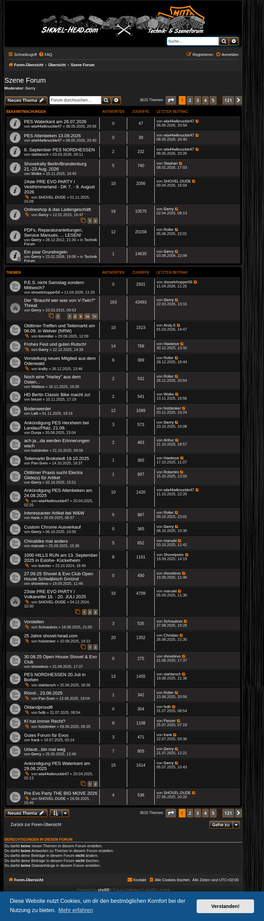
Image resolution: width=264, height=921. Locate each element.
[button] (171, 100)
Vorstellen (34, 621)
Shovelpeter (174, 555)
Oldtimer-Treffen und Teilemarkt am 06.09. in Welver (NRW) (59, 328)
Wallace (38, 387)
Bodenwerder (37, 408)
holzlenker (172, 408)
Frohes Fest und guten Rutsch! (55, 344)
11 (94, 316)
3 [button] (197, 100)
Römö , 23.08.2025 (43, 693)
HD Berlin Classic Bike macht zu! (57, 394)
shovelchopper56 (45, 292)
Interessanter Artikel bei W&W (54, 513)
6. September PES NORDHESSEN (59, 149)
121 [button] (228, 100)
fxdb (42, 712)
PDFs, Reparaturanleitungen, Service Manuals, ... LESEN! (53, 232)
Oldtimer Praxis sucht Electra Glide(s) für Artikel (53, 475)
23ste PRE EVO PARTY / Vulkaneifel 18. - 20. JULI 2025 (55, 594)
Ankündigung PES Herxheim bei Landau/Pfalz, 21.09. (56, 425)
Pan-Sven (39, 463)
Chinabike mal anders (46, 541)
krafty (43, 369)
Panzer (170, 721)
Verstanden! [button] (225, 906)
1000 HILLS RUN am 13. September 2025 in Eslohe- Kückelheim (61, 558)
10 (87, 316)
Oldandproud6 (38, 707)
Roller (169, 229)
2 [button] (190, 100)
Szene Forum (25, 80)
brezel (36, 399)
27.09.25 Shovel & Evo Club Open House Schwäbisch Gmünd (58, 576)
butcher (44, 566)
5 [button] (213, 100)
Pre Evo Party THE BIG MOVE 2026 (60, 793)
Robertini (171, 472)
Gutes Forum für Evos (46, 735)
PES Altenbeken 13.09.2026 (52, 135)
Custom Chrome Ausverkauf (52, 527)
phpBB (103, 890)
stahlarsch (39, 154)
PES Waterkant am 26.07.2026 (55, 121)
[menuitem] (45, 54)
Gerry (30, 88)
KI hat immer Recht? (44, 721)
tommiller (46, 336)
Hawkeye (171, 344)
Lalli (34, 413)
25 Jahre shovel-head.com (50, 635)
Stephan (171, 163)
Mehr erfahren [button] (75, 910)
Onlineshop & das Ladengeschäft (57, 209)
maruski (38, 546)
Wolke (36, 174)
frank (35, 518)
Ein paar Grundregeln (45, 252)
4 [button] (205, 100)
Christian (171, 635)
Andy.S (170, 325)
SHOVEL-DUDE (52, 197)
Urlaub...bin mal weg (44, 749)
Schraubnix (47, 627)
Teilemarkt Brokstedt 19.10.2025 (56, 458)
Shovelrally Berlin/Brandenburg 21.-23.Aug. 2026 (55, 166)
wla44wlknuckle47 (46, 126)
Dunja (36, 432)
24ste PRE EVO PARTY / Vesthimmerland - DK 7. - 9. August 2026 (59, 186)
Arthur (169, 440)
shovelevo (39, 583)
